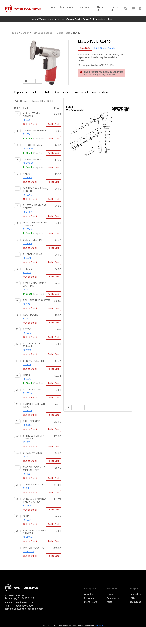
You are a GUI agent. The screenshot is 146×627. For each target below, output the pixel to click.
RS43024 (27, 457)
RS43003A (28, 149)
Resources (135, 602)
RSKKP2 (27, 488)
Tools (51, 7)
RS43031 (27, 520)
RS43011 (27, 258)
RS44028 (27, 537)
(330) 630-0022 (24, 602)
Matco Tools (63, 32)
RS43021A (27, 410)
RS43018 (27, 364)
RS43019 (27, 379)
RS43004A (28, 163)
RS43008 (27, 229)
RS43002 (27, 134)
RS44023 (27, 442)
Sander (25, 32)
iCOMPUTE (99, 626)
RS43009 (27, 243)
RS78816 (27, 350)
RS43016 (27, 333)
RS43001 (27, 120)
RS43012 (27, 272)
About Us (100, 8)
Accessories (67, 7)
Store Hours (90, 602)
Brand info (85, 48)
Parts (109, 602)
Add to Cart (53, 124)
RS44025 (27, 474)
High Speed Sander (42, 32)
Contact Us (115, 8)
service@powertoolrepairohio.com (24, 608)
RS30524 (27, 425)
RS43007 (27, 212)
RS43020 (27, 393)
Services (85, 7)
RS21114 (26, 304)
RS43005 (27, 177)
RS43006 (27, 195)
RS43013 (27, 290)
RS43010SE (28, 551)
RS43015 (27, 318)
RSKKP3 (27, 505)
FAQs (132, 598)
